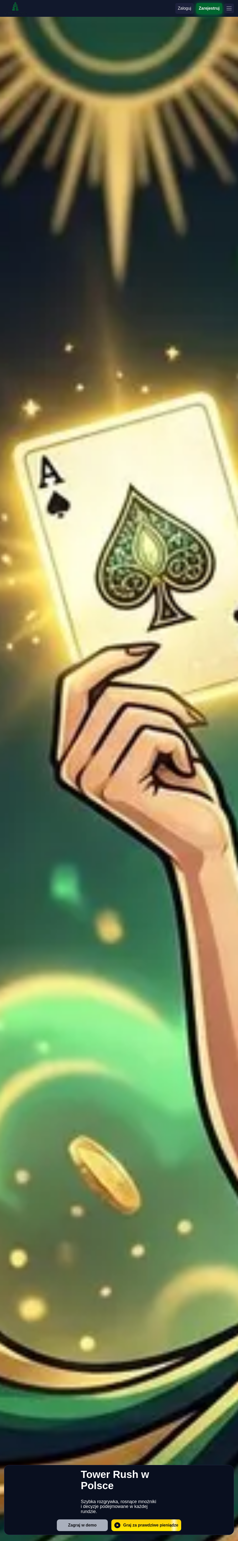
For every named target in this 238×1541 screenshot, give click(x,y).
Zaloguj (184, 8)
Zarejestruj (209, 8)
